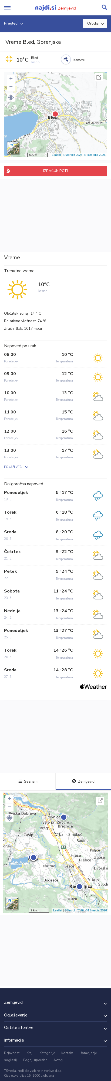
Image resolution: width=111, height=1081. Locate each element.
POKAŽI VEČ (13, 467)
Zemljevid (83, 781)
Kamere (79, 60)
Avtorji (58, 1060)
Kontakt (67, 1053)
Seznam (28, 781)
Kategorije (47, 1053)
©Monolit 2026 (72, 154)
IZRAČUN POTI (55, 171)
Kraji (30, 1053)
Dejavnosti (12, 1053)
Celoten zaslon (99, 77)
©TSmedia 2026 (95, 154)
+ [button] (11, 79)
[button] (11, 97)
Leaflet (56, 154)
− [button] (11, 87)
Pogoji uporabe (35, 1060)
